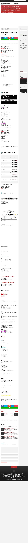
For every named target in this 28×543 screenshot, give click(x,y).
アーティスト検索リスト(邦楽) (6, 86)
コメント (2, 446)
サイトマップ (10, 477)
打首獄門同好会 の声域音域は (5, 85)
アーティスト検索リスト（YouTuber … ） (6, 8)
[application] (23, 81)
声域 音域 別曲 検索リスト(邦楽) (8, 282)
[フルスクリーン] (26, 82)
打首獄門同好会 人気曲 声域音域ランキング (7, 84)
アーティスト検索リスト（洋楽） (15, 6)
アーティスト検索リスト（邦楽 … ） (5, 6)
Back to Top (14, 467)
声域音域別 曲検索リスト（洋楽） (5, 10)
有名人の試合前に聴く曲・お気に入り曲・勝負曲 (7, 12)
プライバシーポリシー (16, 477)
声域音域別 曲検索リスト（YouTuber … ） (15, 10)
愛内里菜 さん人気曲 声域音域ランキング (9, 428)
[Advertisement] (14, 20)
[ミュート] (25, 82)
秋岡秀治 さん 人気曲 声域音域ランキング (9, 432)
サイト (1, 459)
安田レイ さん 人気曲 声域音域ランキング (9, 436)
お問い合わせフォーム (4, 473)
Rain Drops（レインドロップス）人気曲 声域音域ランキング (12, 415)
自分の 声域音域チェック (5, 83)
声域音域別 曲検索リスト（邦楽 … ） (16, 8)
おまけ (3, 89)
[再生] (20, 82)
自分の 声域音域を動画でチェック (7, 476)
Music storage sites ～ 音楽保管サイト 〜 (11, 3)
